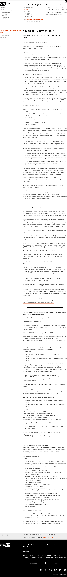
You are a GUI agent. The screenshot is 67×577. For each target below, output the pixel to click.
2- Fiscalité (4, 14)
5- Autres (3, 19)
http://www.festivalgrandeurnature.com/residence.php (38, 302)
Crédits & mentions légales (60, 574)
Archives (26, 9)
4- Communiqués (5, 17)
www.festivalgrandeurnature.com (32, 301)
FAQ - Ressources (28, 7)
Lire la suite (59, 14)
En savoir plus (33, 563)
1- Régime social (5, 12)
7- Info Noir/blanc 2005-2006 (33, 21)
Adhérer (3, 9)
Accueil (26, 535)
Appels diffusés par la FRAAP (33, 538)
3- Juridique (4, 15)
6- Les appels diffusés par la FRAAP (34, 19)
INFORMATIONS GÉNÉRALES (8, 11)
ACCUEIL (3, 7)
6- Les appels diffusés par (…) (45, 535)
